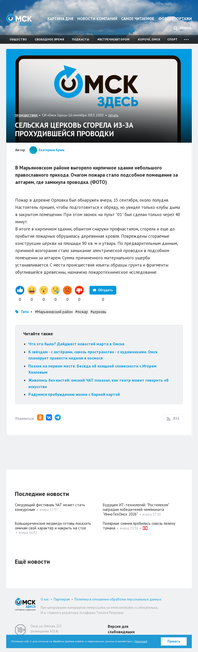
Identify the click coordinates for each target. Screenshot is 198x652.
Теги (25, 311)
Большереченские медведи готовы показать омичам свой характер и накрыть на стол (53, 525)
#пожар (81, 311)
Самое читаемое (137, 18)
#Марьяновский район (54, 311)
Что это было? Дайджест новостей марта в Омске (76, 343)
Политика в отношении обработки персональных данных (118, 599)
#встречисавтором (113, 39)
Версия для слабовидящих (121, 629)
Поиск (183, 28)
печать (113, 115)
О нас (45, 599)
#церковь (98, 311)
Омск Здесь (19, 19)
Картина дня (60, 18)
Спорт (172, 39)
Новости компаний (97, 18)
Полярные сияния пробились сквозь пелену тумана (139, 525)
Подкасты (80, 39)
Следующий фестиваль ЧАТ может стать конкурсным (50, 507)
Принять (173, 641)
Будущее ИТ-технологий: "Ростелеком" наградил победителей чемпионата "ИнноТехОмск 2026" (136, 509)
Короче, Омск (149, 39)
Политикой (141, 641)
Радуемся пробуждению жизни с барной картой (74, 394)
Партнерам (62, 599)
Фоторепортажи (175, 18)
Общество (18, 39)
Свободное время (49, 39)
